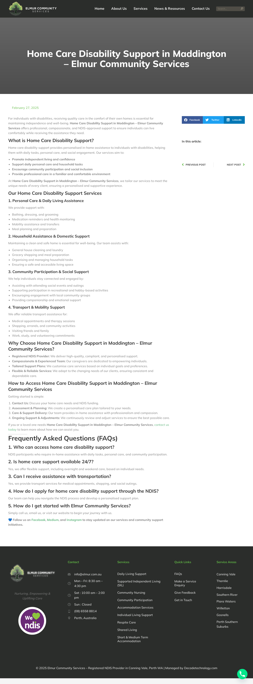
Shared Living (127, 635)
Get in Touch (183, 606)
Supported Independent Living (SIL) (138, 589)
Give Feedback (185, 598)
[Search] (230, 14)
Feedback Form (41, 2)
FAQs (178, 579)
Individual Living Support (135, 621)
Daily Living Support (131, 579)
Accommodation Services (135, 613)
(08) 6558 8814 (156, 2)
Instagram (74, 525)
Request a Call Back (19, 2)
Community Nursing (131, 598)
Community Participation (134, 606)
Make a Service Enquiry (185, 589)
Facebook (38, 525)
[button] (192, 125)
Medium (53, 525)
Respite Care (126, 628)
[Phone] (242, 674)
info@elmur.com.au (182, 2)
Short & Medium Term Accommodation (132, 645)
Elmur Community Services (66, 674)
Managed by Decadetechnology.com (190, 674)
